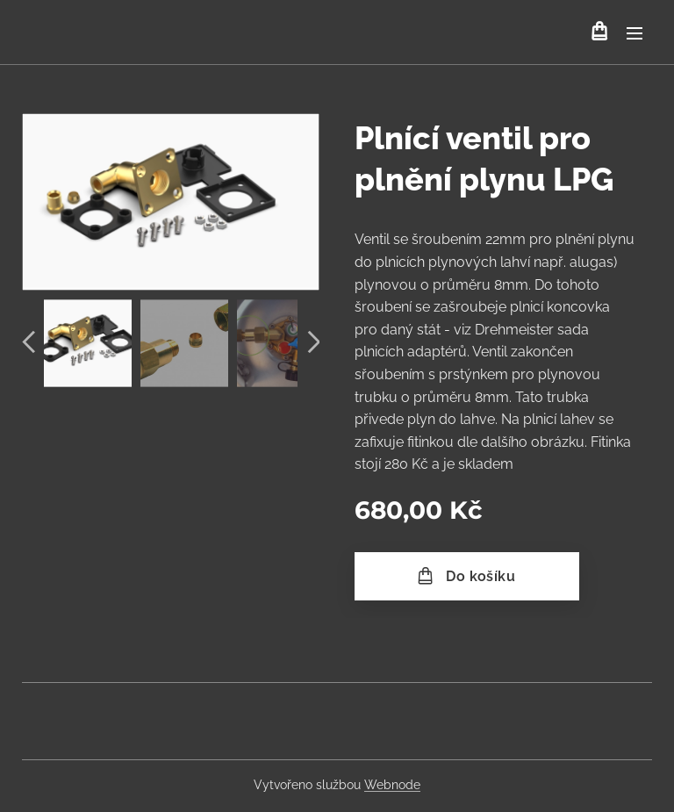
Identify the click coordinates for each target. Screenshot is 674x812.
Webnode (392, 785)
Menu (634, 33)
